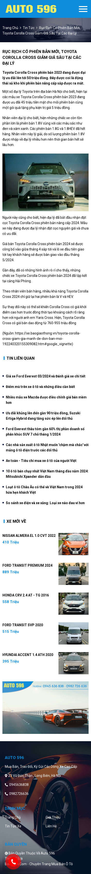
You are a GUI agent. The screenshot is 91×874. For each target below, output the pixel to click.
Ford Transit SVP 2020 (22, 625)
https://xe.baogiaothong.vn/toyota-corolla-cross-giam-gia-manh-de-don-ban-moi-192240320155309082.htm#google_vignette (41, 338)
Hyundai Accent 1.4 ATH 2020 (27, 655)
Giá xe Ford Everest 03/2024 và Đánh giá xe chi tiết (45, 376)
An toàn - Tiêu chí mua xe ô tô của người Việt (41, 461)
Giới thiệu (53, 817)
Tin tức (28, 28)
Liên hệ (51, 826)
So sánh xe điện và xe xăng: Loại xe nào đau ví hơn (45, 503)
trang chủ (10, 28)
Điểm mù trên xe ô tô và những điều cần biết (40, 387)
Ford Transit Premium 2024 (27, 565)
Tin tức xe (13, 826)
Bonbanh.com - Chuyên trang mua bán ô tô (39, 864)
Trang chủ (13, 817)
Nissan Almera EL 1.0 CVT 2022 (29, 536)
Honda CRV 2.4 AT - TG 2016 (25, 595)
